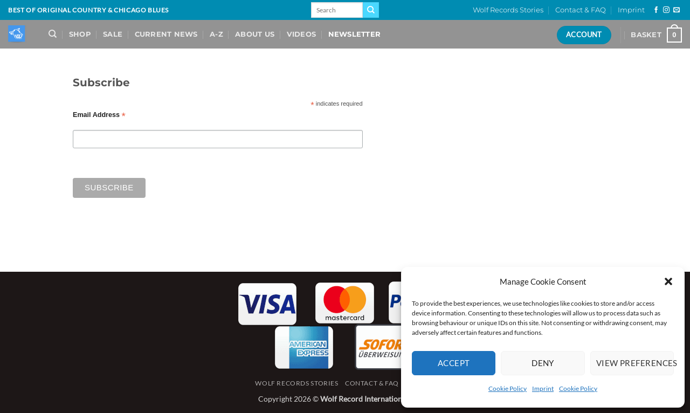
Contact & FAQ (580, 10)
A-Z (216, 34)
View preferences (635, 363)
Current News (166, 34)
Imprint (543, 388)
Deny (543, 363)
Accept (454, 363)
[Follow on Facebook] (656, 10)
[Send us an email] (676, 10)
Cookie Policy (507, 388)
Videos (301, 34)
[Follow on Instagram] (666, 10)
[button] (668, 281)
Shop (80, 34)
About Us (254, 34)
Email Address (99, 115)
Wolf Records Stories (508, 10)
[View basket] (656, 35)
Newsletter (354, 34)
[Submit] (371, 10)
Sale (112, 34)
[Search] (53, 34)
